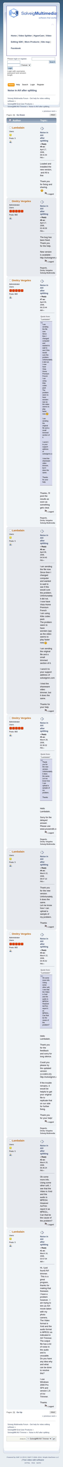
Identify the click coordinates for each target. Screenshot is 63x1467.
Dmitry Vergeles (21, 201)
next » (54, 111)
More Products (32, 42)
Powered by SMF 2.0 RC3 (16, 1457)
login (16, 59)
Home (14, 36)
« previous (46, 111)
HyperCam (39, 36)
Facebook (16, 48)
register (23, 59)
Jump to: (23, 1439)
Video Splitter (25, 36)
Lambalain (18, 127)
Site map (45, 42)
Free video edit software (33, 1460)
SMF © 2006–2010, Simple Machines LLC (43, 1457)
